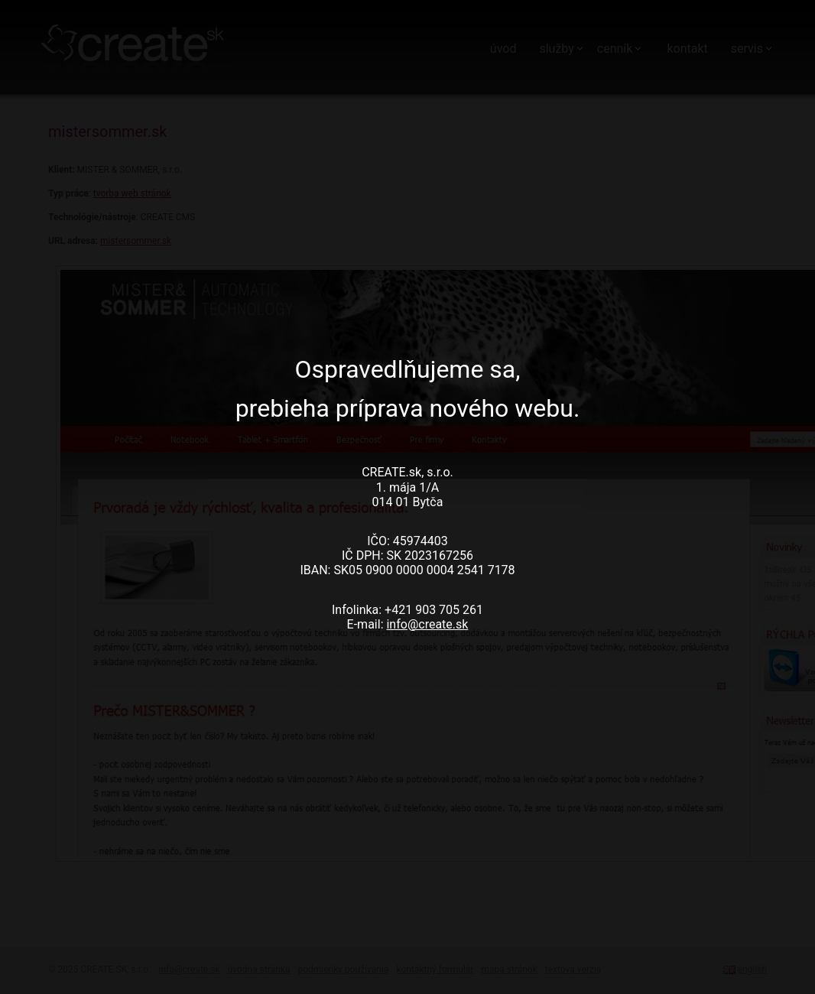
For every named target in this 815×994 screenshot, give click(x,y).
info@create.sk (427, 624)
